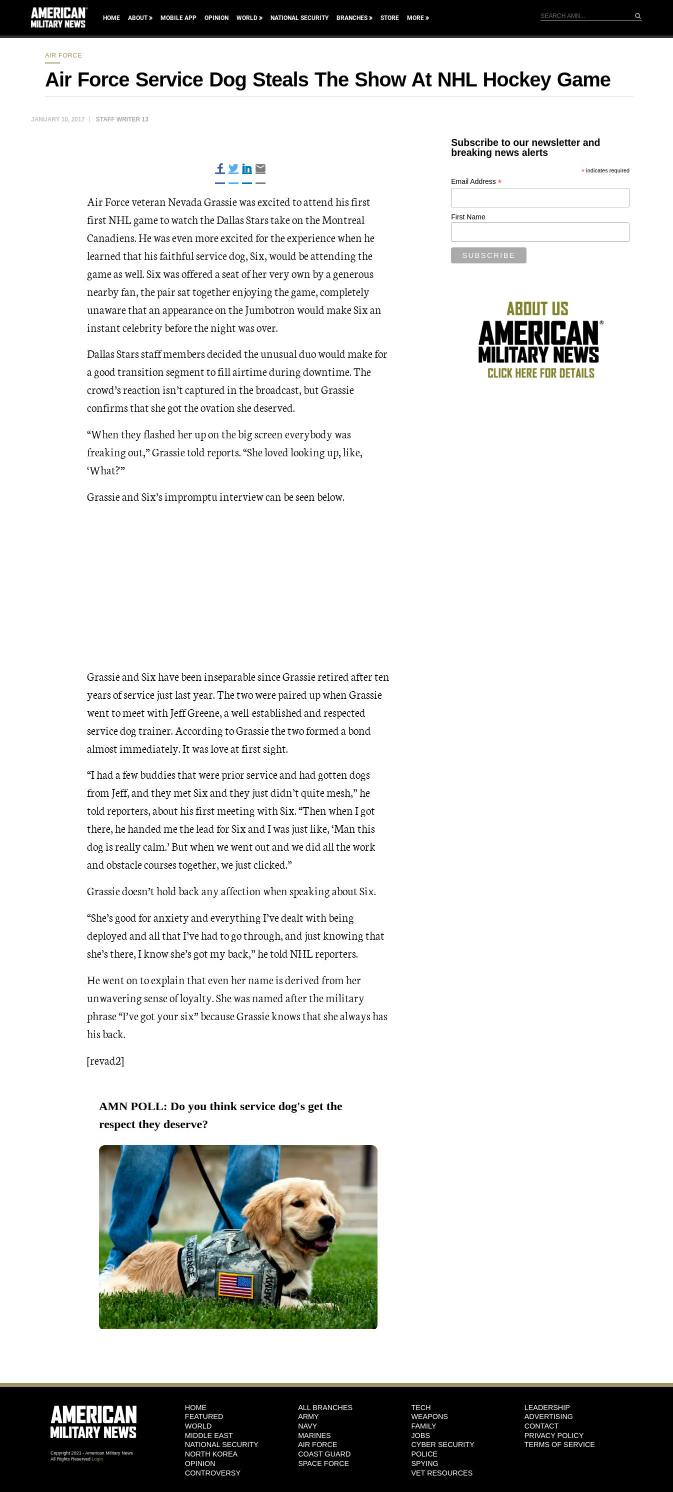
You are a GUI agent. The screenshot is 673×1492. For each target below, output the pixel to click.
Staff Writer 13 (122, 119)
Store (389, 17)
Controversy (212, 1473)
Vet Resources (441, 1473)
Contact (541, 1426)
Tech (420, 1408)
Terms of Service (559, 1445)
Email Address (476, 181)
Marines (314, 1436)
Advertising (548, 1417)
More (415, 17)
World (247, 17)
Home (111, 17)
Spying (424, 1464)
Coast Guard (324, 1454)
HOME (195, 1408)
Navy (307, 1426)
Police (424, 1454)
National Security (299, 17)
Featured (204, 1417)
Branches (352, 17)
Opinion (216, 17)
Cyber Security (442, 1445)
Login (97, 1459)
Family (423, 1426)
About (138, 17)
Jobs (420, 1436)
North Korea (211, 1454)
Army (308, 1417)
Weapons (429, 1417)
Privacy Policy (554, 1436)
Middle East (209, 1436)
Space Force (323, 1464)
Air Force (63, 55)
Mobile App (178, 17)
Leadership (547, 1408)
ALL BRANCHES (325, 1408)
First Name (468, 217)
